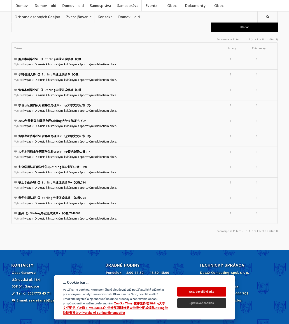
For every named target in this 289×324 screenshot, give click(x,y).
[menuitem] (21, 5)
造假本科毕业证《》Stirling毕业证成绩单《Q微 (49, 90)
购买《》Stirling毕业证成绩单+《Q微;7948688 (49, 213)
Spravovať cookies (201, 303)
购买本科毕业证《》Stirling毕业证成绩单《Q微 (49, 59)
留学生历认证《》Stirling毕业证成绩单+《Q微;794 (52, 198)
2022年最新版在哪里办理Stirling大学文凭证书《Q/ (52, 121)
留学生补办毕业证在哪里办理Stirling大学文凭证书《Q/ (54, 136)
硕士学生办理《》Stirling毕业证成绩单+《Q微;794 (52, 182)
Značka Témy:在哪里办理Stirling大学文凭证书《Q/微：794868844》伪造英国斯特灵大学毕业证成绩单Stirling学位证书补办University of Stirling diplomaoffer (115, 307)
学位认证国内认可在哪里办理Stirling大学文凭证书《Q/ (54, 105)
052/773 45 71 (39, 293)
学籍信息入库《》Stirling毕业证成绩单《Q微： (49, 74)
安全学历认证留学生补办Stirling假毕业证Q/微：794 (52, 167)
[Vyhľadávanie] (267, 17)
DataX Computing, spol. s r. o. (224, 272)
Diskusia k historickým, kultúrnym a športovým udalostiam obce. (76, 64)
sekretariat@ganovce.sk (49, 300)
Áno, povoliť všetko (201, 291)
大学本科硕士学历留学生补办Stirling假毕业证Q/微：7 (54, 152)
